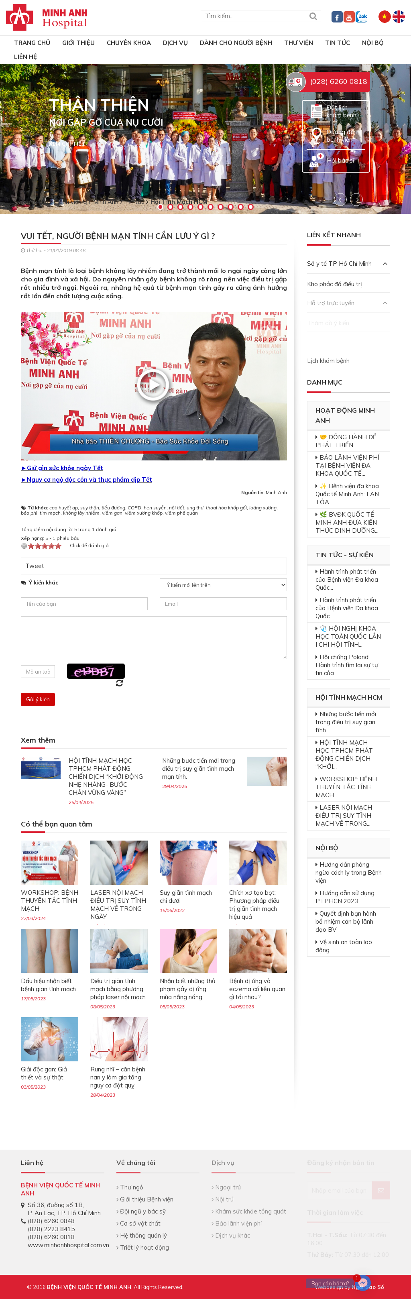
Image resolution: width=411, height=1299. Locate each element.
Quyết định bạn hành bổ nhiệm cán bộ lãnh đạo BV (345, 921)
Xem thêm (38, 740)
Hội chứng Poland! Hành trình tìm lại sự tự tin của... (346, 665)
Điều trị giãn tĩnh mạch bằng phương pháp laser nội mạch (118, 989)
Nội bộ (373, 43)
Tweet (34, 566)
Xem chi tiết (67, 143)
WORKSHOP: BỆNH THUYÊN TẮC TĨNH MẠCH (49, 900)
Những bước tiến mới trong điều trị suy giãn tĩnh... (345, 722)
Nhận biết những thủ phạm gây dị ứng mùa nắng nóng (188, 989)
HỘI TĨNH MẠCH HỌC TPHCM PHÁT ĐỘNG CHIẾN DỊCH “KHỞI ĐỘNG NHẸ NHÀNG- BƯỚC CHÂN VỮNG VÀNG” (106, 776)
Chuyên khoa (129, 43)
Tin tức (337, 43)
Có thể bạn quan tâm (56, 824)
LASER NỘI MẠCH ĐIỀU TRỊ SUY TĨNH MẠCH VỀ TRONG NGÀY (118, 904)
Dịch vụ (175, 43)
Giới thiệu (78, 43)
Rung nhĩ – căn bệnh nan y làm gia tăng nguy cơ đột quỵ (117, 1077)
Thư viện (298, 43)
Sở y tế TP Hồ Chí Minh (347, 263)
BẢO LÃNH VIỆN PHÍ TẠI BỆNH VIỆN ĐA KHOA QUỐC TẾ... (347, 465)
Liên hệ (25, 57)
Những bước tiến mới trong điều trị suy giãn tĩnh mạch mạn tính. (198, 768)
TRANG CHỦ (32, 43)
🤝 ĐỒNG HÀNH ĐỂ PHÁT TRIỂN (345, 441)
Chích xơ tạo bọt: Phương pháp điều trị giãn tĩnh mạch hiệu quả (254, 904)
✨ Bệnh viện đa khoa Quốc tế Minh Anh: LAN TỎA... (347, 494)
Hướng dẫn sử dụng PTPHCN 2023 (344, 897)
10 (251, 207)
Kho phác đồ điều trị (334, 284)
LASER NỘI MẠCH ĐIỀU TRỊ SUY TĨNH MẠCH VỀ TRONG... (343, 815)
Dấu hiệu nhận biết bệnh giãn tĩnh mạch (48, 985)
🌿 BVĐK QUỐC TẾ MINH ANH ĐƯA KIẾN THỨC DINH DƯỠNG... (346, 522)
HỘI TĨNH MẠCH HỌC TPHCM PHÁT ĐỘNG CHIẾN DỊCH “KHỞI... (344, 754)
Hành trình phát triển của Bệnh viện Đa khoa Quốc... (346, 579)
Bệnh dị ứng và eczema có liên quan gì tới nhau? (257, 989)
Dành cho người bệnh (236, 43)
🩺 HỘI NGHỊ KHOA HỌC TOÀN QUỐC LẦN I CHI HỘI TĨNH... (348, 636)
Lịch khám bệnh (328, 360)
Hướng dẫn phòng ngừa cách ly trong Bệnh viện (348, 872)
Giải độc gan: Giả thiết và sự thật (44, 1073)
